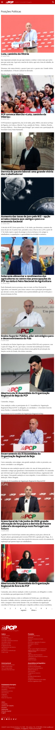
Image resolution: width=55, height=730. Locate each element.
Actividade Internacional (7, 664)
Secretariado (5, 637)
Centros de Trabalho (7, 705)
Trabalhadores (32, 658)
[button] (2, 2)
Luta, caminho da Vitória (15, 54)
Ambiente (30, 637)
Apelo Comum (5, 686)
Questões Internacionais (8, 669)
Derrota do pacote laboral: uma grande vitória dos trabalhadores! (27, 173)
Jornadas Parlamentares (34, 676)
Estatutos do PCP (6, 644)
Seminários (4, 696)
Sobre (3, 634)
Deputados (31, 678)
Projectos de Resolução (34, 666)
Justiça (29, 645)
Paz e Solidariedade (6, 668)
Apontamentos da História (8, 647)
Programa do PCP (6, 645)
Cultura (30, 640)
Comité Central (5, 635)
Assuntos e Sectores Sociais (35, 639)
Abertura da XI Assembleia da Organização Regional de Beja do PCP (25, 394)
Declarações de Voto (7, 691)
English (3, 712)
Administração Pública (34, 635)
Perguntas (4, 694)
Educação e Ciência (33, 644)
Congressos (4, 648)
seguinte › (24, 610)
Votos (29, 674)
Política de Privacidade (35, 728)
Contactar (17, 728)
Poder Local (4, 652)
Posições (31, 634)
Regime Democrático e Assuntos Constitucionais (37, 651)
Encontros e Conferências (8, 650)
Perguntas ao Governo (34, 673)
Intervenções (31, 671)
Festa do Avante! (6, 711)
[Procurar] (52, 2)
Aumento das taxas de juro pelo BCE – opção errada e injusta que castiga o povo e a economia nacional (25, 219)
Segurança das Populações (35, 654)
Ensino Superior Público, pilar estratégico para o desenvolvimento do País (27, 337)
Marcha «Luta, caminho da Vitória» (12, 74)
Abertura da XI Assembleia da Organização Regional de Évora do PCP (25, 584)
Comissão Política (6, 639)
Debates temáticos (33, 669)
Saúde (29, 653)
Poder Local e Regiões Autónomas (37, 648)
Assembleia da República (36, 663)
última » (34, 610)
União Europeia (32, 659)
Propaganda (24, 728)
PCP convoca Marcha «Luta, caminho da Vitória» (23, 115)
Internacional (6, 663)
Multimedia (4, 709)
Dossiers (4, 707)
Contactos (4, 703)
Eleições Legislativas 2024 (34, 681)
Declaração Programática (8, 687)
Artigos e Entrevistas (6, 666)
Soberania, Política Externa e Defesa (37, 656)
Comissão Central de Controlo (9, 640)
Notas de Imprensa (6, 697)
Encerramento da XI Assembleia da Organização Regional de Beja (22, 413)
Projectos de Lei (32, 664)
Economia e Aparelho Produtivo (36, 642)
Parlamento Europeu (8, 684)
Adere (3, 702)
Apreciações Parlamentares (35, 668)
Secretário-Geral (6, 642)
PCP (29, 647)
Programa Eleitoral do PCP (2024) (37, 679)
